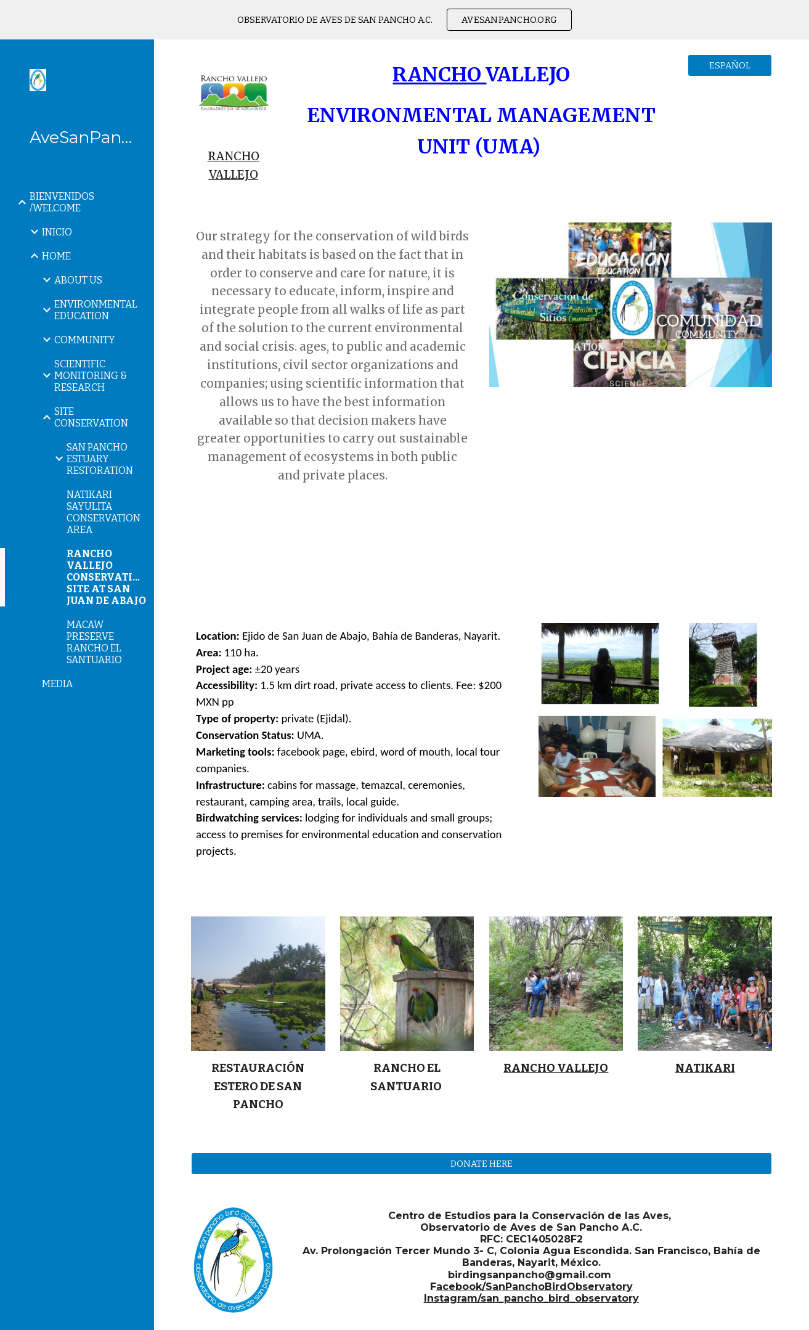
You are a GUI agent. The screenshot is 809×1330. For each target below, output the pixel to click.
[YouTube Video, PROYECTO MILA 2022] (630, 497)
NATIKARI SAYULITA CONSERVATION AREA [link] (103, 512)
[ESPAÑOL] (729, 65)
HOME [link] (56, 256)
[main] (233, 166)
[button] (794, 56)
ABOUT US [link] (78, 280)
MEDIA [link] (57, 684)
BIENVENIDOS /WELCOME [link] (62, 202)
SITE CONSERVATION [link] (91, 417)
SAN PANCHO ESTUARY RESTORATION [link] (100, 458)
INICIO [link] (57, 232)
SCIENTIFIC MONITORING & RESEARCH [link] (90, 375)
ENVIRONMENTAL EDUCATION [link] (95, 310)
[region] (404, 19)
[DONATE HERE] (481, 1163)
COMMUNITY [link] (84, 340)
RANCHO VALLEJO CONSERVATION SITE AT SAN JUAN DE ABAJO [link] (107, 577)
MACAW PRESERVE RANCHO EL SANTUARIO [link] (94, 642)
